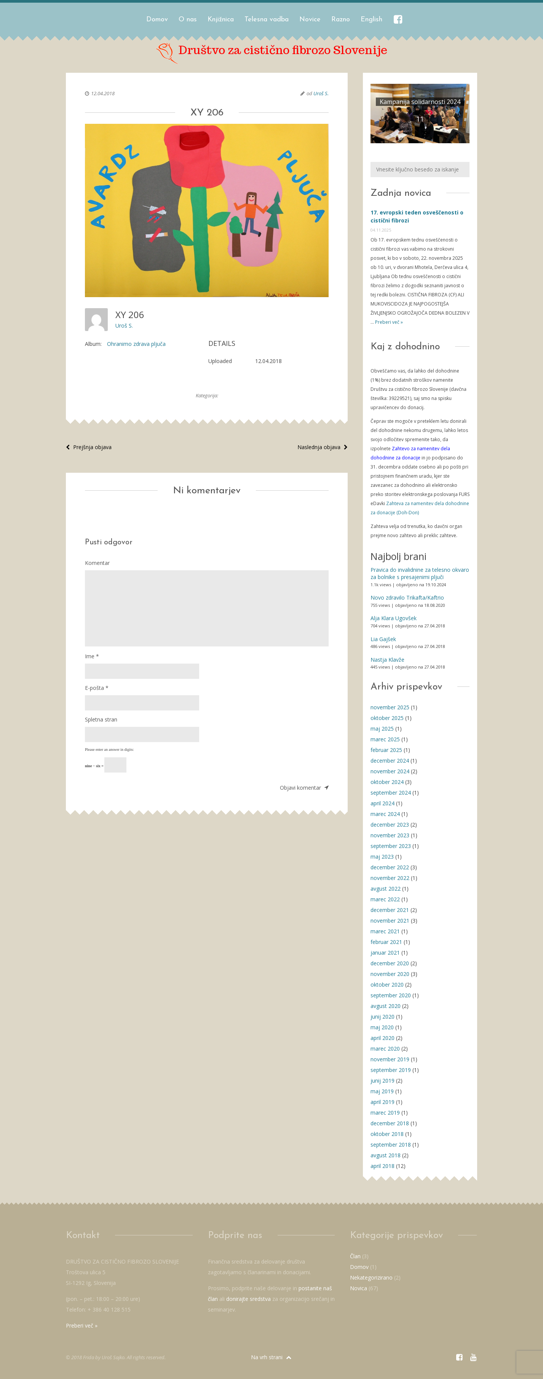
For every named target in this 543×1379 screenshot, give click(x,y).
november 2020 (390, 973)
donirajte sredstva (248, 1298)
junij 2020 (382, 1016)
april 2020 (382, 1037)
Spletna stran (101, 719)
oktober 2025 (387, 717)
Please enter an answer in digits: (109, 749)
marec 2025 (385, 739)
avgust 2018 (386, 1155)
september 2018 (391, 1144)
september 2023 (391, 845)
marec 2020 (385, 1048)
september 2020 (391, 995)
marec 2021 (385, 931)
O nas (188, 19)
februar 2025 (386, 749)
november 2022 (390, 877)
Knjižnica (221, 19)
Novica (358, 1288)
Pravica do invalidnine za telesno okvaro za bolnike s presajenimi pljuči (420, 573)
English (371, 19)
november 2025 (390, 707)
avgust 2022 (386, 888)
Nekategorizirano (371, 1277)
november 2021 (390, 920)
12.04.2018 (103, 93)
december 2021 (390, 909)
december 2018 (390, 1123)
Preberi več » (388, 322)
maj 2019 (382, 1091)
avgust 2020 (386, 1005)
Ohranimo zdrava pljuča (136, 343)
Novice (310, 19)
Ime (92, 656)
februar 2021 (386, 941)
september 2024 (391, 792)
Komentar (97, 562)
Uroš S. (321, 93)
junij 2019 (382, 1080)
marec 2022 (385, 899)
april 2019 (382, 1101)
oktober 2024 (387, 781)
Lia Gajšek (383, 639)
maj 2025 (382, 728)
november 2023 (390, 835)
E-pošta (97, 687)
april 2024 (382, 803)
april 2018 (382, 1165)
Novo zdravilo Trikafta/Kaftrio (407, 597)
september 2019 (391, 1069)
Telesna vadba (266, 19)
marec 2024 (385, 813)
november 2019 (390, 1059)
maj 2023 (382, 856)
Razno (340, 19)
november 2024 (390, 771)
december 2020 (390, 963)
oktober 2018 (387, 1133)
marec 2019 (385, 1112)
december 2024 (390, 760)
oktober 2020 (387, 984)
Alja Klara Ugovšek (394, 618)
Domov (157, 19)
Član (355, 1256)
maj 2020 (382, 1027)
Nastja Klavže (387, 659)
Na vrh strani (271, 1357)
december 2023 (390, 824)
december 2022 (390, 867)
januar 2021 (385, 952)
